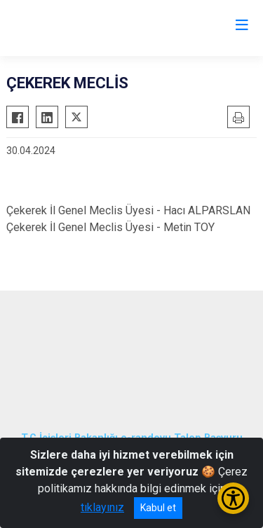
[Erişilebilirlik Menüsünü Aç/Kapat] (233, 498)
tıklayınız (102, 507)
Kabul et (158, 507)
